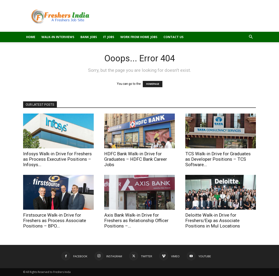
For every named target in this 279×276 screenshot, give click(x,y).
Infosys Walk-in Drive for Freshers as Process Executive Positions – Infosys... (57, 159)
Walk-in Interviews (57, 37)
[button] (250, 37)
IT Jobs (108, 37)
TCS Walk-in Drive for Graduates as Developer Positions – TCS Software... (218, 159)
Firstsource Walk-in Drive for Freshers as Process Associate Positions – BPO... (54, 220)
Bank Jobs (88, 37)
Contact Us (173, 37)
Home (30, 37)
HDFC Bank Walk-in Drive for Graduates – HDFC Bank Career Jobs (135, 159)
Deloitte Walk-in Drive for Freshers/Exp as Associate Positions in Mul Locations (212, 220)
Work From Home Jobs (138, 37)
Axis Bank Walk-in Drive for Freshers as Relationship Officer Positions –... (136, 220)
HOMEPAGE (152, 84)
